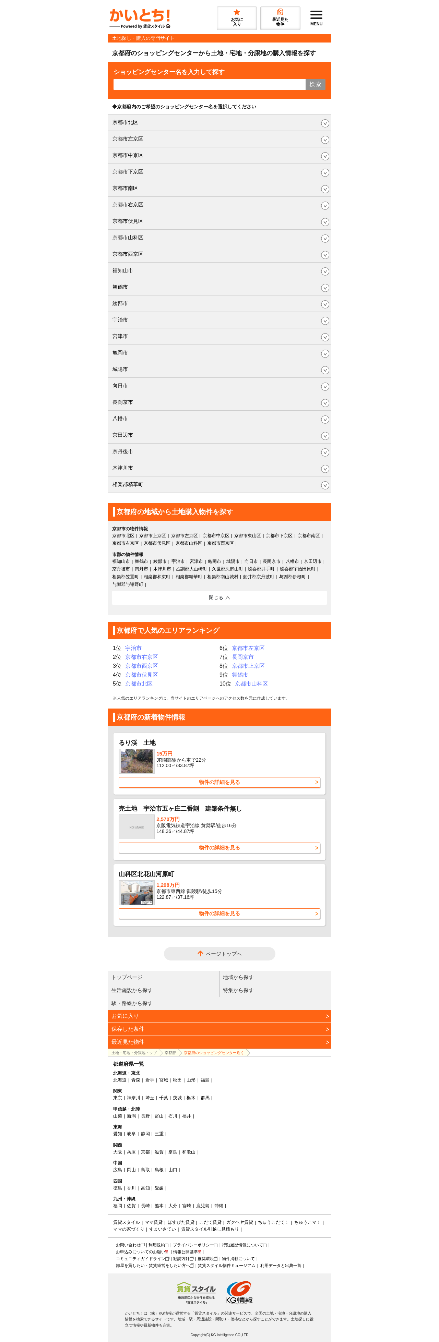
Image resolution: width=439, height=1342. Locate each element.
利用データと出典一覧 (280, 1265)
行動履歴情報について (242, 1245)
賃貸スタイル (126, 1222)
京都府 (170, 1053)
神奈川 (133, 1097)
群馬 (205, 1097)
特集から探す (238, 990)
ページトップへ (224, 954)
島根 (159, 1169)
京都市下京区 (127, 171)
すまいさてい (162, 1229)
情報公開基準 (185, 1251)
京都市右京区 (127, 204)
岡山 (131, 1169)
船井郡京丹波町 (258, 576)
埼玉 (149, 1097)
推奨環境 (206, 1258)
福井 (186, 1116)
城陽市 (120, 369)
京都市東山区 (247, 535)
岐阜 (131, 1133)
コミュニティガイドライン (140, 1258)
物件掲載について (238, 1258)
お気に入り (125, 1016)
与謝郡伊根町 (292, 576)
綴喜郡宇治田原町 (298, 568)
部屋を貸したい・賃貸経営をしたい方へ (153, 1265)
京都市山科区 (127, 237)
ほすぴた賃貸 (181, 1222)
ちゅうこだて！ (273, 1222)
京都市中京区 (127, 155)
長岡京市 (122, 402)
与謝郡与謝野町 (127, 584)
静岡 (145, 1133)
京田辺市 (122, 435)
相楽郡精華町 (127, 484)
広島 (117, 1169)
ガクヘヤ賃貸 (239, 1222)
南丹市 (141, 568)
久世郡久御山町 (227, 568)
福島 (205, 1080)
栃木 (191, 1097)
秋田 (177, 1080)
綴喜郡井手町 (261, 568)
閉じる (216, 597)
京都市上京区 (152, 535)
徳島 (117, 1187)
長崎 (145, 1205)
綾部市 (120, 303)
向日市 (120, 385)
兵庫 (131, 1151)
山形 (191, 1080)
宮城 (163, 1080)
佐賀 (131, 1205)
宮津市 (120, 336)
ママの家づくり (128, 1229)
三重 (159, 1133)
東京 (117, 1097)
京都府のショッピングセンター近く (214, 1053)
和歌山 (188, 1151)
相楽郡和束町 (157, 576)
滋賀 (159, 1151)
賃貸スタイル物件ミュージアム (227, 1265)
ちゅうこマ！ (307, 1222)
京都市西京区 (127, 254)
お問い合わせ (128, 1245)
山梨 (117, 1116)
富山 (159, 1116)
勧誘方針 (181, 1258)
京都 (145, 1151)
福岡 (117, 1205)
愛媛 (159, 1187)
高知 (145, 1187)
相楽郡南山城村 (222, 576)
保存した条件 (127, 1029)
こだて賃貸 (210, 1222)
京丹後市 (122, 451)
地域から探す (238, 977)
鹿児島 (203, 1205)
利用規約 (157, 1245)
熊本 (159, 1205)
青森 (135, 1080)
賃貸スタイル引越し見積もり (210, 1229)
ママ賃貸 (154, 1222)
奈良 (172, 1151)
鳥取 (145, 1169)
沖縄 (218, 1205)
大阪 (117, 1151)
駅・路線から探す (132, 1003)
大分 (172, 1205)
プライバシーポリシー (193, 1245)
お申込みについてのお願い (140, 1251)
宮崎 (186, 1205)
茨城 (177, 1097)
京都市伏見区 (127, 221)
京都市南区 (125, 188)
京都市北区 (125, 122)
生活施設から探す (132, 990)
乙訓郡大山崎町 (191, 568)
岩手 (149, 1080)
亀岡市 (120, 352)
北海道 (120, 1080)
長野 (145, 1116)
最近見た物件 (127, 1042)
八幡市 (120, 418)
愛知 (117, 1133)
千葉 (163, 1097)
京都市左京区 (127, 139)
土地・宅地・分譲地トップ (134, 1053)
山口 (172, 1169)
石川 (172, 1116)
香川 (131, 1187)
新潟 (131, 1116)
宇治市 (120, 320)
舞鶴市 (120, 287)
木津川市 (122, 468)
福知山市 (122, 270)
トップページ (126, 977)
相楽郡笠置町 (125, 576)
